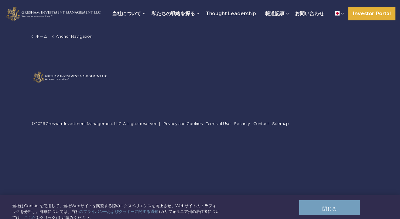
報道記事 (274, 13)
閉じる (329, 211)
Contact (261, 123)
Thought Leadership (231, 13)
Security (242, 123)
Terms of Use (218, 123)
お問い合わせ (309, 13)
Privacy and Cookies (183, 123)
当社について (126, 13)
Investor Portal (372, 13)
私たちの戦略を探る (173, 13)
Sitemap (280, 123)
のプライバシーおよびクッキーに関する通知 (118, 213)
